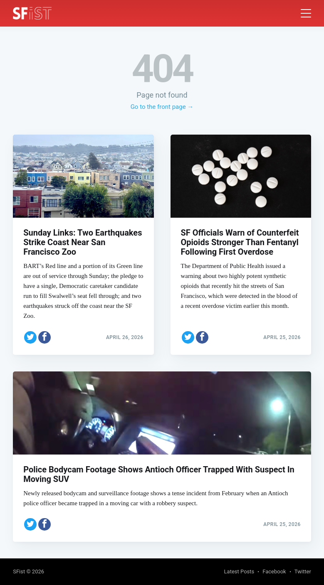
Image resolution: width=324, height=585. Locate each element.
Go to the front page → (162, 107)
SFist (19, 571)
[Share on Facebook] (44, 337)
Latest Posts (239, 571)
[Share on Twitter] (30, 337)
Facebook (274, 571)
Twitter (302, 571)
